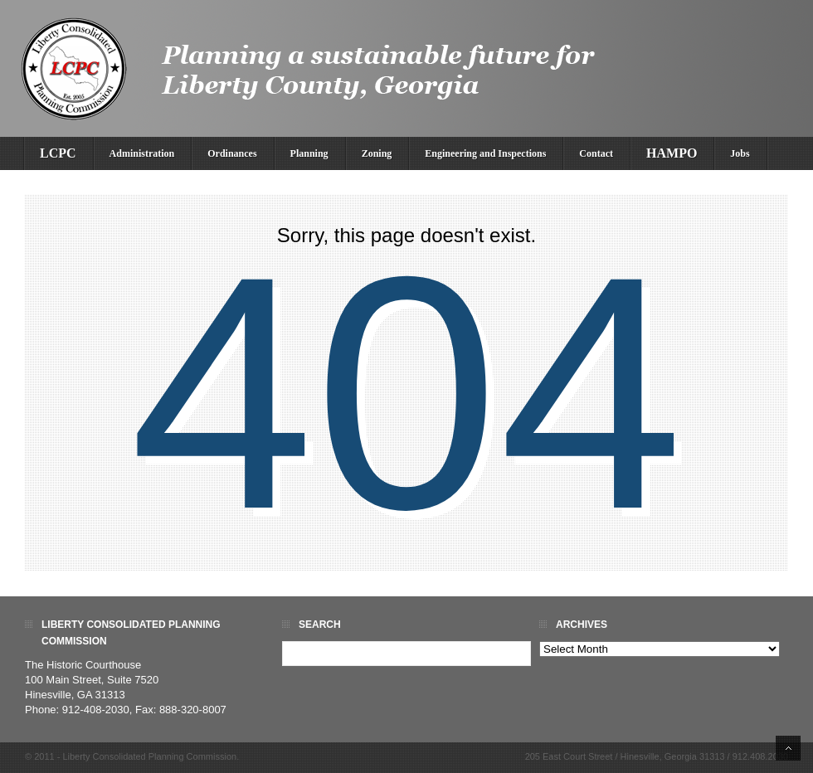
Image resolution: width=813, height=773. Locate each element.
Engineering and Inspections (485, 153)
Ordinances (231, 153)
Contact (596, 153)
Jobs (739, 153)
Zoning (377, 153)
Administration (142, 153)
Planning (309, 153)
